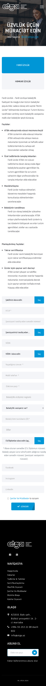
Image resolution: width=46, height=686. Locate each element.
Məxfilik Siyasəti (15, 587)
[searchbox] (19, 397)
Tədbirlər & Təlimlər (16, 579)
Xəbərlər (11, 575)
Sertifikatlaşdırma (15, 583)
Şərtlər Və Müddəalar (19, 498)
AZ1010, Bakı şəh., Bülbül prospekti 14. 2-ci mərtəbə (24, 618)
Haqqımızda (12, 570)
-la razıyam (24, 498)
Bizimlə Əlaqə (13, 595)
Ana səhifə (13, 37)
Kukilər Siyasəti (14, 599)
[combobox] (23, 397)
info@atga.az (18, 635)
